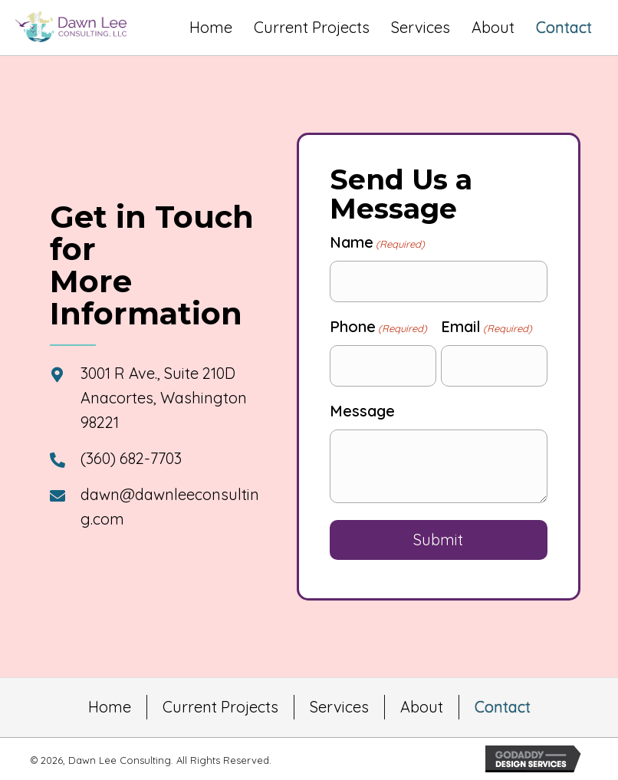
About (421, 706)
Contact (503, 706)
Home (109, 706)
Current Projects (220, 706)
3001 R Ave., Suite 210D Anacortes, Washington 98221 (164, 398)
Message (362, 410)
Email (486, 327)
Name (377, 242)
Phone (378, 327)
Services (339, 706)
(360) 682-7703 (131, 458)
